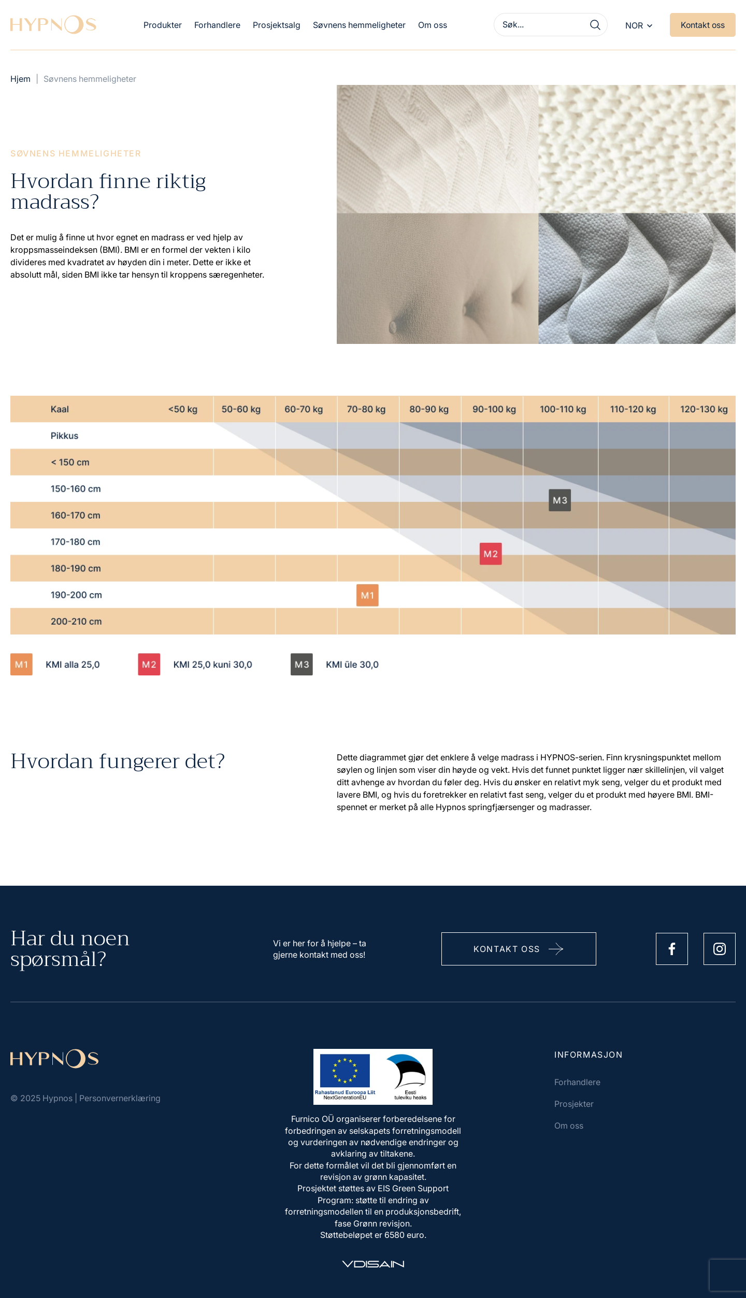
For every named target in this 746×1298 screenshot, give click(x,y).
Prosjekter (574, 1104)
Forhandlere (216, 25)
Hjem (20, 79)
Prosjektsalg (275, 25)
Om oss (431, 25)
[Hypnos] (53, 25)
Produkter (161, 25)
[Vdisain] (373, 1264)
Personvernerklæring (120, 1098)
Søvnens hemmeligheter (358, 25)
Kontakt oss (702, 25)
